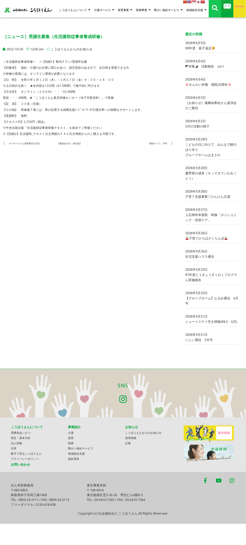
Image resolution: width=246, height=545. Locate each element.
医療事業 (144, 10)
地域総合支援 (196, 10)
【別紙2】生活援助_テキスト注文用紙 (31, 134)
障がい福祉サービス (168, 10)
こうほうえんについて (76, 10)
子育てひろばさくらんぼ (206, 238)
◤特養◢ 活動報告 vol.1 (204, 66)
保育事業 (126, 10)
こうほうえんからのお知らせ (71, 49)
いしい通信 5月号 (199, 340)
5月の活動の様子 (197, 126)
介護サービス (105, 10)
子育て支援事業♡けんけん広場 (207, 196)
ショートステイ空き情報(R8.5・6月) (211, 321)
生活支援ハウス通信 (199, 256)
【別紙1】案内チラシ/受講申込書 (64, 62)
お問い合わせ (20, 465)
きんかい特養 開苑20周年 (208, 84)
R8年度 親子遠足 (200, 48)
